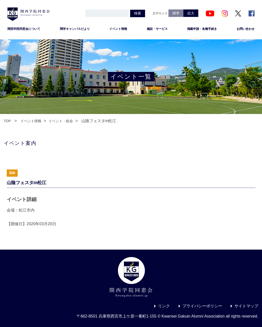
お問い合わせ (246, 29)
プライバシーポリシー (202, 306)
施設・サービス (157, 29)
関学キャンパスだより (75, 29)
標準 (175, 13)
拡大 (190, 13)
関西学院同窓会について (23, 29)
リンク (164, 306)
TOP (7, 121)
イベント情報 (118, 29)
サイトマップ (246, 306)
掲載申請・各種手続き (202, 29)
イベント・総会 (61, 121)
